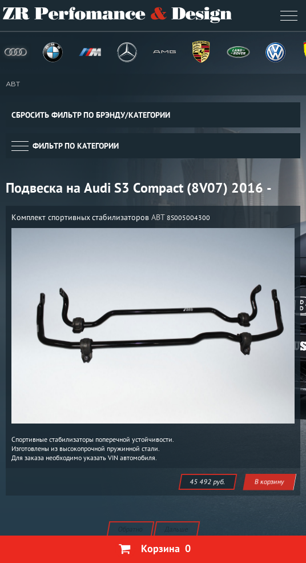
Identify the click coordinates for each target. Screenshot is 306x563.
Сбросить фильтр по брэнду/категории (90, 115)
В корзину (269, 481)
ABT (13, 84)
